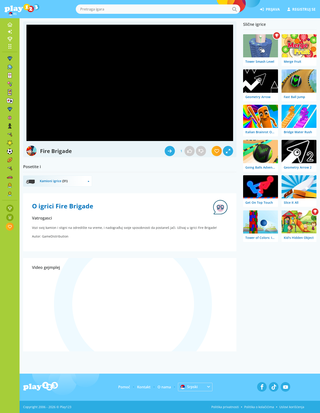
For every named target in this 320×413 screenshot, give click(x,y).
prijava (270, 9)
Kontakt (143, 387)
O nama (164, 387)
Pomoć (124, 387)
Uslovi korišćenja (291, 407)
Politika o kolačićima (259, 407)
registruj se (301, 9)
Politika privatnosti (225, 407)
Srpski (189, 386)
